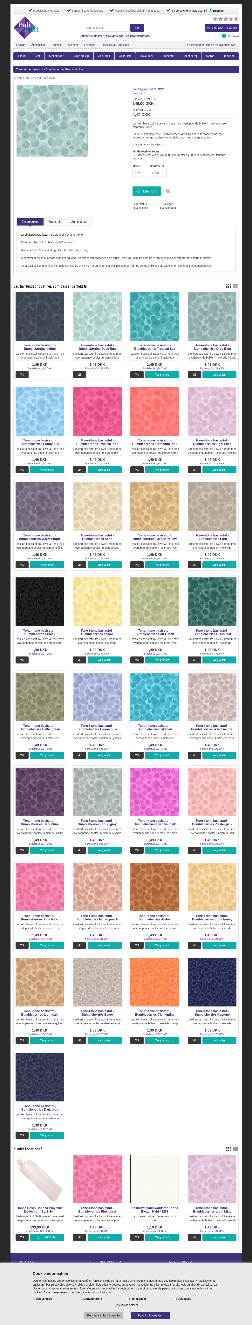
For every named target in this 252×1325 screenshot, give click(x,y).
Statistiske (184, 1298)
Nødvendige (44, 1298)
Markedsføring (92, 1298)
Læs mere (139, 93)
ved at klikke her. (102, 1292)
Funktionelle (138, 1298)
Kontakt (57, 44)
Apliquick (125, 55)
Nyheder (73, 44)
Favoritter (89, 44)
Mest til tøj (190, 55)
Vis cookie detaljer (127, 1305)
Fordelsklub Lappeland (115, 44)
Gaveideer (146, 55)
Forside (20, 44)
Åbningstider (38, 44)
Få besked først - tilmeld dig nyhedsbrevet (210, 44)
